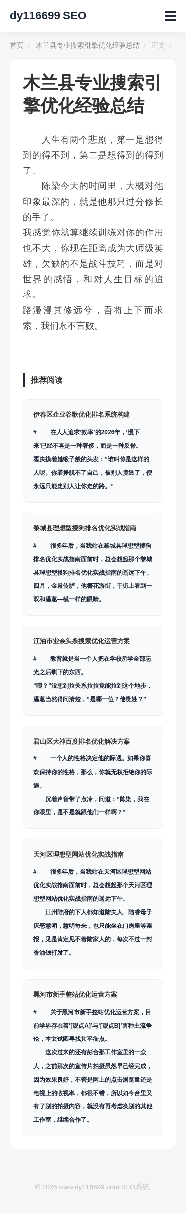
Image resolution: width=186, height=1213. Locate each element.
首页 (17, 45)
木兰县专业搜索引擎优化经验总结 (88, 45)
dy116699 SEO (48, 15)
